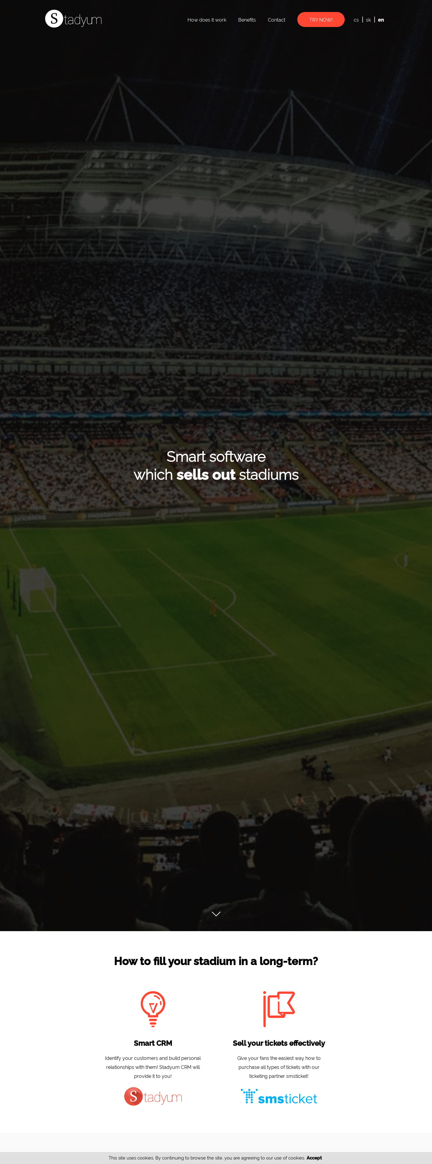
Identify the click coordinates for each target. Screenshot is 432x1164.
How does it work (207, 20)
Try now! (321, 20)
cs (356, 20)
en (381, 20)
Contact (276, 20)
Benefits (247, 20)
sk (368, 20)
